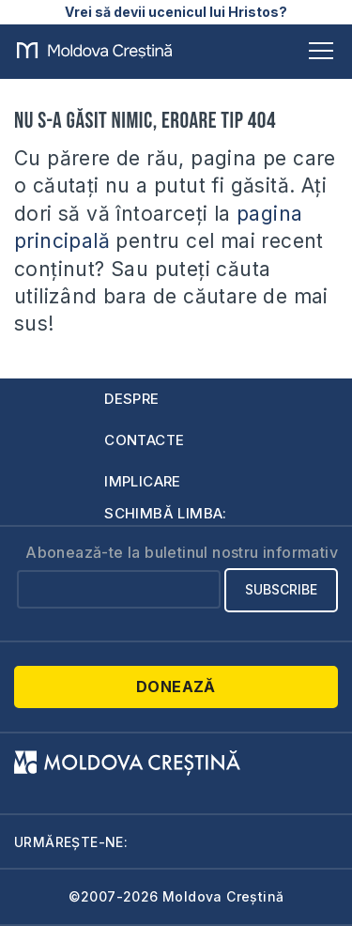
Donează (176, 686)
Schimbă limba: (165, 513)
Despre (131, 399)
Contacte (144, 440)
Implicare (142, 481)
